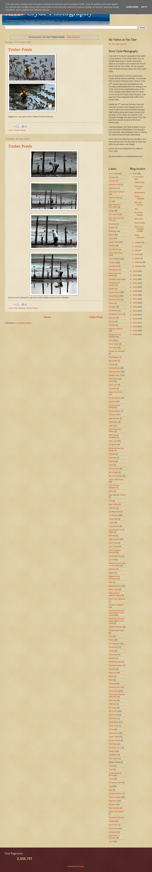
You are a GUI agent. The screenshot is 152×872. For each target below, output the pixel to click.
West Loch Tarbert (116, 812)
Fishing (112, 364)
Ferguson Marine (116, 329)
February (139, 262)
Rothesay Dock (115, 687)
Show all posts (73, 37)
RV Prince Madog (139, 214)
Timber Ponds (20, 49)
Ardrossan (113, 188)
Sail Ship (112, 700)
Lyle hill (112, 560)
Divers (111, 303)
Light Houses (114, 539)
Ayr (110, 201)
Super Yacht (114, 737)
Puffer (111, 651)
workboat (112, 832)
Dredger (112, 307)
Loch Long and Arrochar (115, 551)
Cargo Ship (113, 242)
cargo (111, 238)
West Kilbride (114, 808)
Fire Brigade (114, 357)
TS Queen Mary (115, 782)
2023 (135, 275)
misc (110, 582)
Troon (111, 779)
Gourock (112, 401)
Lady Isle (112, 508)
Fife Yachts (113, 347)
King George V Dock (117, 495)
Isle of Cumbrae (115, 476)
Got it (144, 7)
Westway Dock (115, 817)
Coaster (112, 262)
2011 (135, 323)
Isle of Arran (114, 468)
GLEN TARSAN (139, 197)
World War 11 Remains (114, 837)
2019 (135, 291)
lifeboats (112, 536)
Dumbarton (113, 310)
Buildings (112, 231)
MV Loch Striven (138, 203)
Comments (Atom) (23, 323)
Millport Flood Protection (114, 577)
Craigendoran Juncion (114, 284)
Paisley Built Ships (116, 630)
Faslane (112, 325)
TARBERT (113, 755)
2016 (135, 303)
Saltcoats (112, 704)
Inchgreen (113, 444)
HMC (111, 426)
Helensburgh (114, 418)
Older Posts (96, 317)
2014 (135, 311)
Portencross (114, 647)
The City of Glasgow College (139, 229)
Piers (111, 636)
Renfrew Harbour (116, 665)
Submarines (114, 733)
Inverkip (112, 461)
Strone (111, 729)
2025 (135, 173)
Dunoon (112, 318)
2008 (135, 334)
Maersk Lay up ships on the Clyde (117, 564)
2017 (135, 299)
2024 (135, 271)
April (137, 254)
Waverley (112, 801)
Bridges (112, 227)
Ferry (111, 340)
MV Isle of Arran (139, 187)
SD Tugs (112, 708)
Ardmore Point (114, 184)
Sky (136, 209)
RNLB (111, 676)
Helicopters (113, 422)
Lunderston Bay (115, 556)
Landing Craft (114, 512)
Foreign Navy (114, 375)
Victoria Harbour (115, 793)
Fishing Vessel (115, 372)
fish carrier (113, 361)
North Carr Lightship (117, 599)
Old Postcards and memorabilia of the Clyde (116, 613)
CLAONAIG (113, 249)
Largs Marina (114, 526)
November (139, 177)
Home (47, 317)
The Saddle (113, 758)
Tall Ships (113, 744)
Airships (112, 177)
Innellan (112, 454)
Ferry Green (114, 344)
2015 (135, 307)
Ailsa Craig (113, 173)
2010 (135, 326)
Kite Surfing (113, 504)
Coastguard (113, 270)
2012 (135, 319)
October (138, 242)
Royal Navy (113, 691)
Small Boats (114, 722)
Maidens (112, 569)
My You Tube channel (117, 44)
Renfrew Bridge (115, 662)
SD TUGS (113, 711)
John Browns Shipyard (114, 486)
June (137, 246)
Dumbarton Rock (116, 314)
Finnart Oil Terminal (117, 351)
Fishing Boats (114, 368)
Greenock (113, 415)
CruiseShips (114, 296)
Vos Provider (140, 223)
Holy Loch (113, 441)
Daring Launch (115, 299)
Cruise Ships (114, 292)
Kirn (110, 501)
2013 (135, 315)
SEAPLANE (113, 715)
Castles (112, 246)
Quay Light (113, 654)
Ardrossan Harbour (116, 192)
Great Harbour (114, 411)
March (138, 258)
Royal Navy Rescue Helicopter (117, 695)
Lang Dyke (113, 519)
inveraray (112, 458)
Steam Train (114, 726)
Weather (112, 804)
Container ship (115, 279)
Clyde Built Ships (116, 253)
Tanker (111, 751)
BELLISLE (139, 219)
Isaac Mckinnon (140, 236)
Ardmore (112, 181)
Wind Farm (113, 825)
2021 (135, 283)
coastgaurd (113, 266)
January (138, 266)
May (137, 250)
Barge (111, 211)
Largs (111, 522)
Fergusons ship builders (115, 335)
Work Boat (113, 828)
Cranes (112, 289)
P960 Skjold (139, 182)
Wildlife (112, 821)
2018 (135, 295)
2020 (135, 287)
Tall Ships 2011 (115, 748)
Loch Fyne (113, 543)
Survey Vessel (114, 740)
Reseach (112, 669)
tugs (110, 790)
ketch (111, 491)
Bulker (111, 235)
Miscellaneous (114, 586)
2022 (135, 279)
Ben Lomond (114, 214)
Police (111, 640)
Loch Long (113, 546)
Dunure (112, 321)
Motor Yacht (113, 589)
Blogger (81, 866)
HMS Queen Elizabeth (114, 436)
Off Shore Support (116, 605)
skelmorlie (113, 718)
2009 (135, 330)
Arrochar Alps (114, 197)
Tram (111, 769)
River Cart (113, 673)
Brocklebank (140, 192)
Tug (110, 786)
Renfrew (112, 658)
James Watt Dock (116, 479)
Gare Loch (113, 385)
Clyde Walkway (115, 259)
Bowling (112, 224)
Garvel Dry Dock (115, 392)
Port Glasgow (19, 308)
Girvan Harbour (115, 398)
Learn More (132, 7)
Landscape (113, 515)
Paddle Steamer (115, 627)
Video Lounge (114, 797)
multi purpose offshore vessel (115, 594)
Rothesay (112, 684)
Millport (112, 573)
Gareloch (112, 388)
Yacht (111, 841)
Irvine (111, 465)
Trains (111, 766)
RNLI (111, 680)
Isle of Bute (113, 472)
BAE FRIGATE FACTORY (115, 206)
